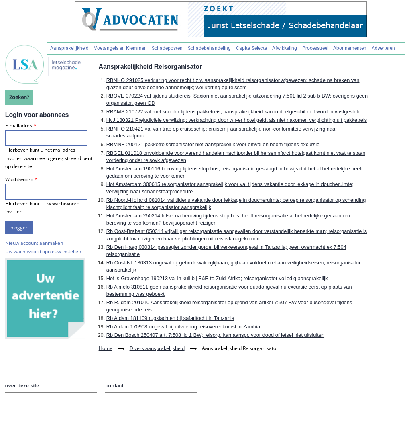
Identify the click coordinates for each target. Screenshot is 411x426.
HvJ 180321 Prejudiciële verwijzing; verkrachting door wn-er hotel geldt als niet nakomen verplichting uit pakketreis (236, 120)
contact (114, 386)
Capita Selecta (251, 48)
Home (105, 348)
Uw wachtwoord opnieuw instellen (43, 251)
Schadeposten (167, 48)
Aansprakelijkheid (69, 48)
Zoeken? (19, 97)
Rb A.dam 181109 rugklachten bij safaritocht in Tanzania (170, 318)
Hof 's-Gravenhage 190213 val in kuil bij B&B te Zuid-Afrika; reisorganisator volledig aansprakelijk (217, 278)
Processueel (315, 48)
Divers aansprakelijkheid (157, 348)
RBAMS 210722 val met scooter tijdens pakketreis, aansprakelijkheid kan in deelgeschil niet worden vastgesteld (233, 112)
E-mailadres (18, 125)
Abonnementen (349, 48)
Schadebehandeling (209, 48)
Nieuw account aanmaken (34, 243)
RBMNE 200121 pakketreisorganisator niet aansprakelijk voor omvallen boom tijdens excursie (212, 144)
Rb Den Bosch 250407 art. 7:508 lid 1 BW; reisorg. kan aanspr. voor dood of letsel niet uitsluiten (215, 335)
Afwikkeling (284, 48)
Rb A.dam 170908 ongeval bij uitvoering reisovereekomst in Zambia (183, 327)
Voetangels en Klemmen (120, 48)
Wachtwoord (19, 179)
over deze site (22, 386)
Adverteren (383, 48)
